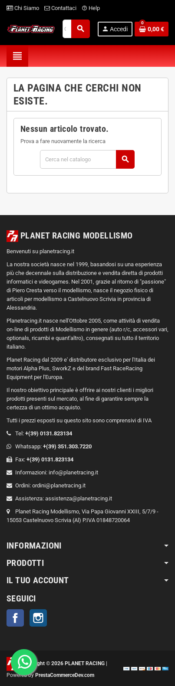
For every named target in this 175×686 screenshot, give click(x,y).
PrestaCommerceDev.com (64, 675)
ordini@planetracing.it (59, 485)
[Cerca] (87, 159)
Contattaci (60, 8)
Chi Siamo (23, 8)
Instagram (38, 618)
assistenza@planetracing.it (78, 498)
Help (91, 8)
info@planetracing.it (73, 472)
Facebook (15, 618)
